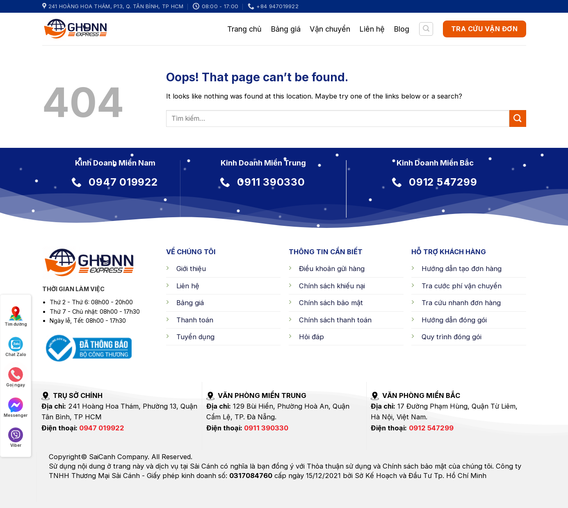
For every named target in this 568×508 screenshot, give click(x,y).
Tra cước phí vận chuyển (462, 286)
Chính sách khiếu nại (332, 286)
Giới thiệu (191, 268)
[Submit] (517, 118)
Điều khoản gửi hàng (332, 268)
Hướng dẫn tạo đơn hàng (462, 268)
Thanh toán (194, 320)
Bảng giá (286, 28)
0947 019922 (101, 428)
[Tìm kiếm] (426, 29)
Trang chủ (244, 28)
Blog (401, 28)
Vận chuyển (330, 28)
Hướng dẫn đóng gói (454, 320)
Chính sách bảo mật (331, 303)
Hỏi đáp (311, 337)
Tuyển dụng (195, 337)
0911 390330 (266, 428)
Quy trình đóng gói (451, 337)
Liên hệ (372, 28)
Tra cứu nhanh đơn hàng (461, 303)
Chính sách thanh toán (335, 320)
